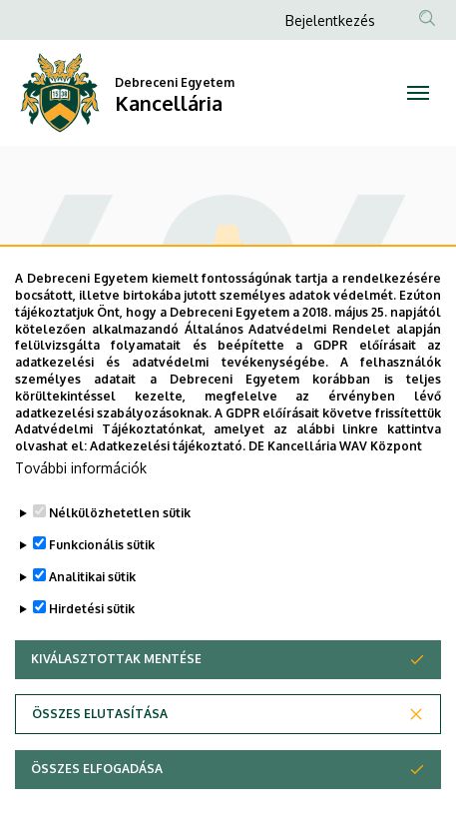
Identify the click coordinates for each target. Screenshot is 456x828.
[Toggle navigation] (418, 93)
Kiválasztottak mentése (116, 678)
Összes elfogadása (97, 788)
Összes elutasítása (100, 733)
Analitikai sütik (92, 596)
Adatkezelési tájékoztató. (167, 465)
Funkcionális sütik (102, 564)
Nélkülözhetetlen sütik (120, 532)
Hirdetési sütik (92, 628)
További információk (81, 487)
